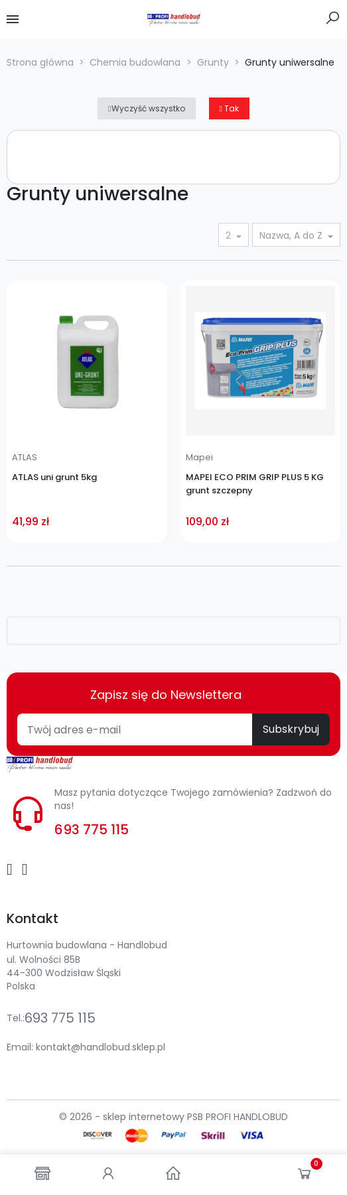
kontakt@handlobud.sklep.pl (100, 1047)
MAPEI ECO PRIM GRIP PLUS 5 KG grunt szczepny (255, 484)
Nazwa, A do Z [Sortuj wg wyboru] (292, 235)
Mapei (199, 457)
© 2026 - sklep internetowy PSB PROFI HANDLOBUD (173, 1116)
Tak (229, 108)
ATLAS (24, 457)
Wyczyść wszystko (146, 108)
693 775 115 (91, 829)
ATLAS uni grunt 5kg (54, 477)
